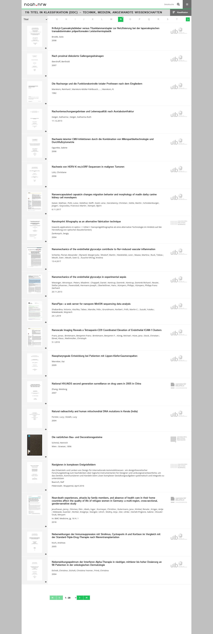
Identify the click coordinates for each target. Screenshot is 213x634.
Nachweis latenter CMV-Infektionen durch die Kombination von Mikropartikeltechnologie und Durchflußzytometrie (103, 141)
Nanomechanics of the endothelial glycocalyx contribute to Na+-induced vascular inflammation (103, 249)
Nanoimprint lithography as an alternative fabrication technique (86, 221)
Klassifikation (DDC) (61, 12)
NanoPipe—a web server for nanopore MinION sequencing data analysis (91, 304)
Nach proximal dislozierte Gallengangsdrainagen (78, 56)
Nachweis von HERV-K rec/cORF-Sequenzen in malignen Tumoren (88, 167)
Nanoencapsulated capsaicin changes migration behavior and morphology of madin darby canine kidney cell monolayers (104, 196)
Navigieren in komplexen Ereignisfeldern (74, 464)
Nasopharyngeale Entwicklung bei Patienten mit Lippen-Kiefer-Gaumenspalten (94, 356)
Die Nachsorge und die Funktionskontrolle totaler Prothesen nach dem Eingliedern (97, 83)
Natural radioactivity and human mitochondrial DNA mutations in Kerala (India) (95, 411)
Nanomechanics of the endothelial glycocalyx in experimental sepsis (89, 277)
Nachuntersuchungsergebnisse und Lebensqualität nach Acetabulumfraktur (93, 111)
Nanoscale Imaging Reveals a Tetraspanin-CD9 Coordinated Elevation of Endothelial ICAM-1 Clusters (106, 330)
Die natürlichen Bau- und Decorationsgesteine (77, 437)
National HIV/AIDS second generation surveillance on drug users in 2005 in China (96, 383)
